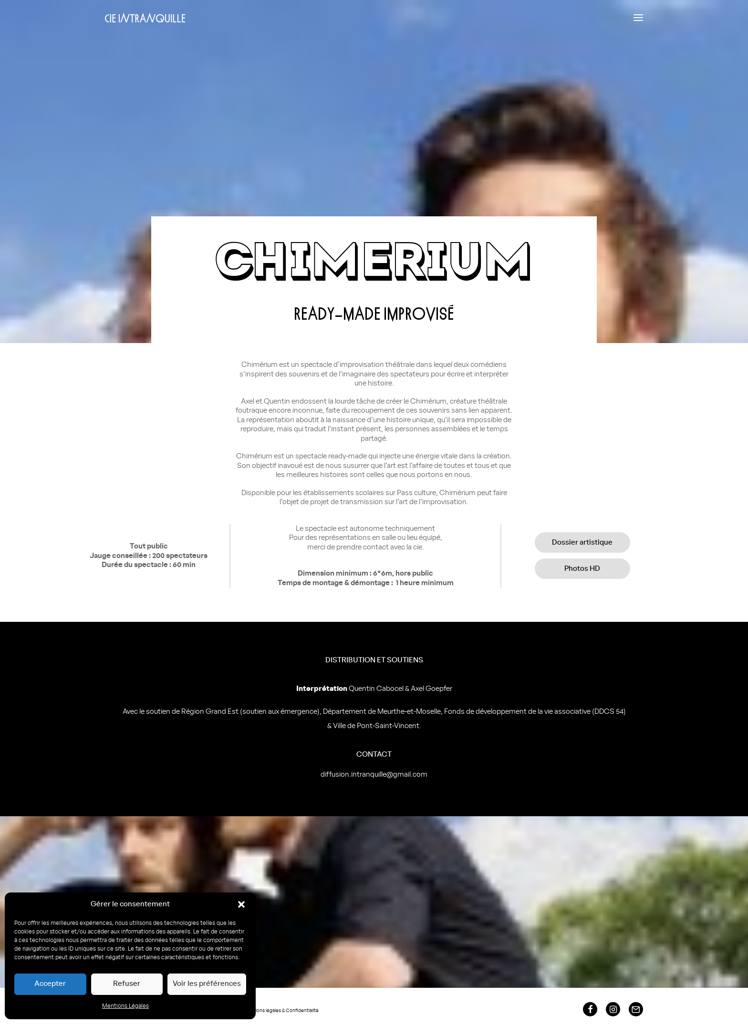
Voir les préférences (207, 983)
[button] (241, 904)
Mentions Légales (125, 1006)
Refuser (126, 983)
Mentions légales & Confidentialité (281, 1010)
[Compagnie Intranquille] (145, 17)
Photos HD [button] (582, 568)
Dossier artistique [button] (582, 542)
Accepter (50, 983)
